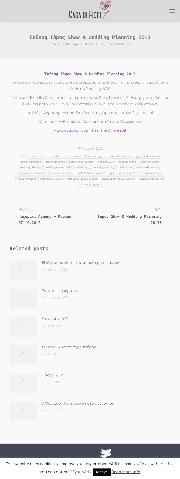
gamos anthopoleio (147, 156)
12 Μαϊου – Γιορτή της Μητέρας (69, 347)
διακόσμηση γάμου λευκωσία (118, 178)
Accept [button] (102, 472)
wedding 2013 (106, 162)
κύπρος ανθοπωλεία (151, 178)
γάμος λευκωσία (26, 178)
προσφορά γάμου (90, 184)
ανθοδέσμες (83, 167)
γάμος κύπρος (151, 173)
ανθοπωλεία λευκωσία (33, 173)
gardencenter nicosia (81, 162)
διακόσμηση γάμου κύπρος (81, 178)
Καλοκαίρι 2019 (55, 319)
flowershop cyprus (95, 156)
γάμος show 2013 (129, 173)
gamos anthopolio (31, 162)
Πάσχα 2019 (52, 375)
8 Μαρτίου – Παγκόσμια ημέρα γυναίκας (78, 403)
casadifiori (54, 156)
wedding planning (30, 167)
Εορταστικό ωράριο (60, 291)
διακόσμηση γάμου (51, 178)
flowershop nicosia (120, 156)
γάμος (110, 173)
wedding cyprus (127, 162)
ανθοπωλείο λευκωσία (90, 173)
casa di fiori (37, 156)
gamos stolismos (55, 162)
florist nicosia (72, 156)
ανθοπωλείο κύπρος (61, 173)
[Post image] (23, 270)
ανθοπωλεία (125, 167)
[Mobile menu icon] (172, 11)
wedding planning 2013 (58, 167)
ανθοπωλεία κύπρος (148, 167)
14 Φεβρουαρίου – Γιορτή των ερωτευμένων (81, 263)
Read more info (126, 472)
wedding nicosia (150, 162)
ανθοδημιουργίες (104, 167)
